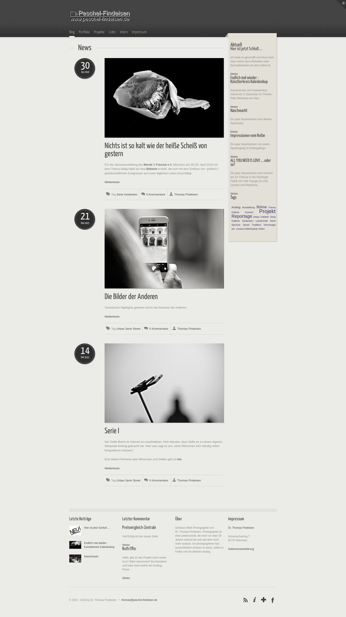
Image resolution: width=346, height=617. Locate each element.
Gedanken (130, 194)
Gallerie (235, 221)
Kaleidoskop (251, 228)
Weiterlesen (112, 182)
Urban (120, 328)
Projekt (267, 211)
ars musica (237, 228)
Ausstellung (248, 207)
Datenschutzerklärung (241, 549)
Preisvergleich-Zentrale (139, 528)
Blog (72, 32)
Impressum (139, 32)
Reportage (241, 216)
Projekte (99, 32)
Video (261, 228)
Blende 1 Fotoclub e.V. (158, 164)
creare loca (268, 216)
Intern (124, 32)
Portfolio (84, 32)
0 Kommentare (156, 194)
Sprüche (236, 224)
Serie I (112, 431)
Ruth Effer (129, 549)
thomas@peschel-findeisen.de (139, 600)
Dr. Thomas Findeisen (241, 527)
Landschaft (262, 221)
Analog (235, 207)
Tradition (256, 224)
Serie (120, 194)
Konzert (249, 212)
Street (137, 328)
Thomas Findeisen (186, 194)
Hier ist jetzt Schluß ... (97, 527)
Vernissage (270, 224)
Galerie (235, 212)
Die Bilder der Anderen (131, 297)
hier (179, 459)
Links (112, 32)
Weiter (234, 74)
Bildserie (151, 168)
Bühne (262, 207)
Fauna (272, 207)
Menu (341, 4)
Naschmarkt (91, 556)
